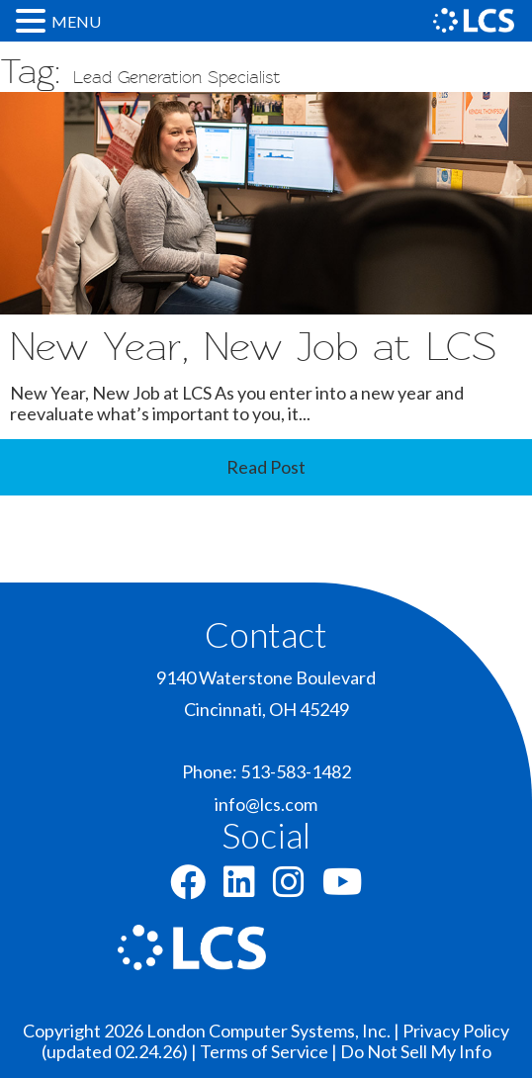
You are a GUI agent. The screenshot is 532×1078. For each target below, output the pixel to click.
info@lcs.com (266, 804)
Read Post (266, 467)
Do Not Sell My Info (415, 1051)
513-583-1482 (295, 771)
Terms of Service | (270, 1051)
